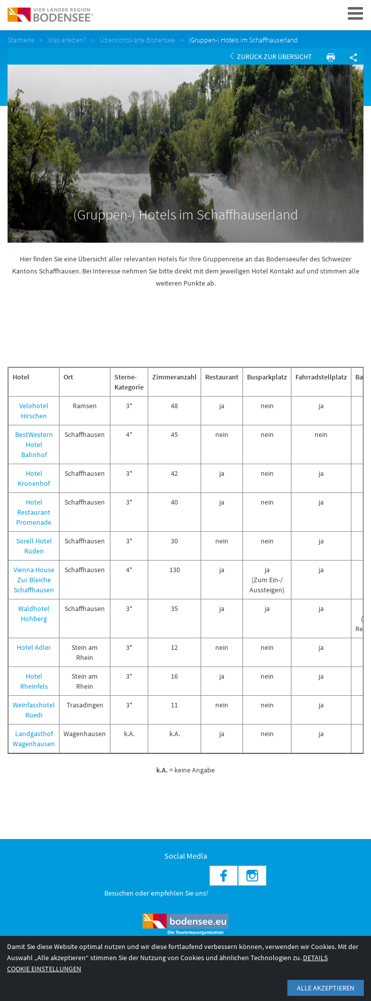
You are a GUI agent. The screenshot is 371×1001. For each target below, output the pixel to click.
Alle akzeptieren (325, 987)
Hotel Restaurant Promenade (33, 512)
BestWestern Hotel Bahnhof (34, 444)
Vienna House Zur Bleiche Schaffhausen (34, 579)
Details (315, 957)
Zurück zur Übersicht (271, 56)
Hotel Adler (34, 647)
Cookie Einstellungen (44, 968)
